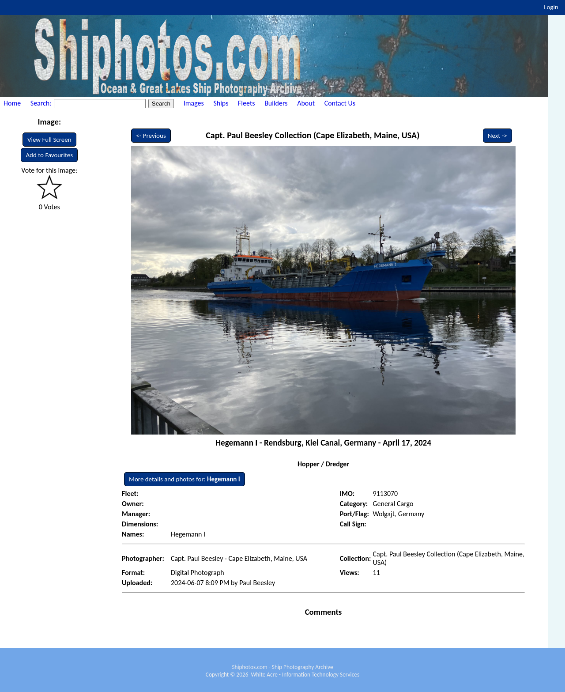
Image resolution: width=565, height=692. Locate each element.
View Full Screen (49, 140)
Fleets (246, 103)
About (306, 103)
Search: (41, 103)
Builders (275, 103)
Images (194, 103)
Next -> (497, 136)
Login (551, 7)
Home (12, 103)
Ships (220, 103)
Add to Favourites (49, 155)
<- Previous (151, 136)
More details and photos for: (184, 479)
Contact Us (339, 103)
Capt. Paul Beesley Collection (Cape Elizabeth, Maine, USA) (312, 135)
